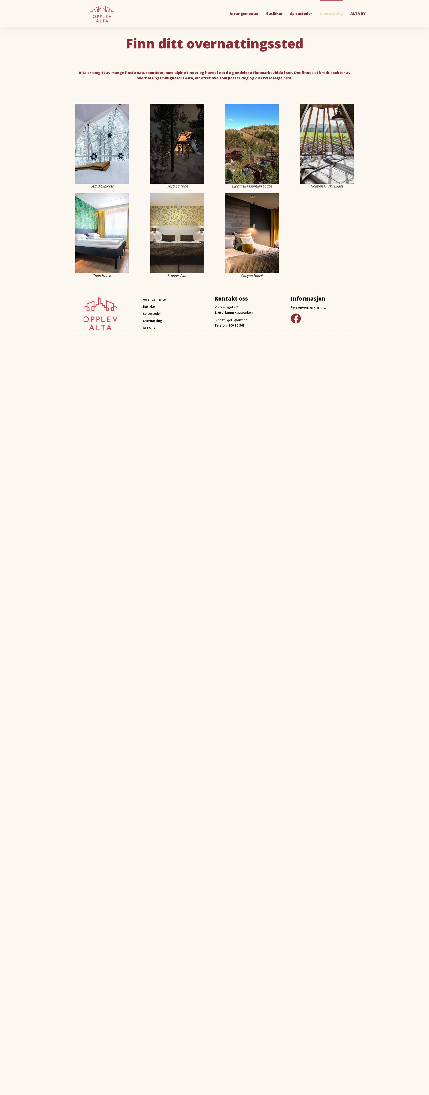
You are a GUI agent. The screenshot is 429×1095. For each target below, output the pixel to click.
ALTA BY (358, 13)
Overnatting (331, 13)
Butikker (274, 13)
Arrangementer (244, 13)
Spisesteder (301, 13)
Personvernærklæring (308, 307)
